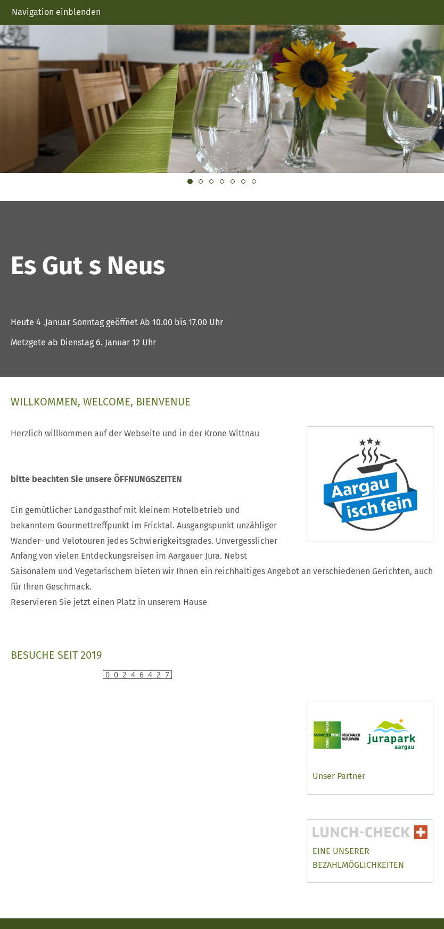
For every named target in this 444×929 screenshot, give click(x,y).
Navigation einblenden (56, 12)
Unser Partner (339, 776)
